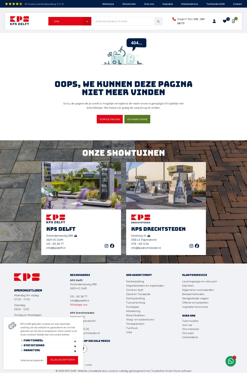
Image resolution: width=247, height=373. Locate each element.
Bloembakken (135, 315)
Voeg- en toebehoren (140, 319)
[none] (158, 21)
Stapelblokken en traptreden (145, 285)
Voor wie (187, 325)
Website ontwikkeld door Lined (96, 370)
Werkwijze (108, 4)
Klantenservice (189, 4)
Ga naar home (137, 119)
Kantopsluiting (135, 298)
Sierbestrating (135, 281)
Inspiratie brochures (195, 306)
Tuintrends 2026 (215, 4)
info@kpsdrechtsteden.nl (146, 247)
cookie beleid (61, 334)
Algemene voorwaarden (198, 289)
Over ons (149, 4)
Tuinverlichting (135, 302)
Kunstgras (132, 306)
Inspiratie (167, 4)
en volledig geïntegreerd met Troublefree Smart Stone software (153, 370)
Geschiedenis (190, 337)
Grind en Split (134, 289)
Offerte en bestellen (195, 302)
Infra (129, 332)
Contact (237, 4)
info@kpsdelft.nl (55, 247)
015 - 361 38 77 (55, 243)
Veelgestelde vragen (195, 298)
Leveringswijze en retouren (199, 281)
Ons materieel (190, 329)
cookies (88, 365)
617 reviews (30, 4)
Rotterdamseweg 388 (83, 284)
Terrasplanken (135, 323)
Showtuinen (129, 4)
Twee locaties (190, 320)
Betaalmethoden (193, 294)
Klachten (188, 285)
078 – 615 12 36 (140, 243)
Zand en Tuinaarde (138, 294)
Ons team (188, 333)
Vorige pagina (109, 119)
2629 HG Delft (78, 288)
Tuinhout (132, 328)
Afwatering (133, 311)
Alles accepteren (62, 359)
